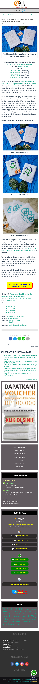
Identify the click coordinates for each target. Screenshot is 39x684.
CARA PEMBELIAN (19, 457)
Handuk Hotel (27, 23)
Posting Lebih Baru (5, 345)
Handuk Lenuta (11, 616)
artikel (6, 624)
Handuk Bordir (8, 611)
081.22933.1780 (15, 73)
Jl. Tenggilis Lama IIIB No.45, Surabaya (19, 64)
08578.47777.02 (15, 75)
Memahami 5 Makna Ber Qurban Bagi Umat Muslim (20, 356)
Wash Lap (32, 622)
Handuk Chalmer (21, 611)
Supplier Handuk (12, 318)
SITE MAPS (19, 467)
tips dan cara (19, 624)
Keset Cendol (21, 619)
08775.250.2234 (15, 77)
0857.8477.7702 (20, 568)
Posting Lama (34, 346)
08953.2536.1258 (15, 71)
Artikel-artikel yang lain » (32, 379)
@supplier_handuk (15, 321)
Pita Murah (29, 619)
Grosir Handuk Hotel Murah (8, 23)
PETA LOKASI (19, 464)
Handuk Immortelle (29, 614)
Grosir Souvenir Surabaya (19, 23)
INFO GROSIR (19, 451)
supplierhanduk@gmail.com (15, 316)
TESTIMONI (19, 460)
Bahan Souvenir (30, 609)
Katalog (13, 619)
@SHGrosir (12, 323)
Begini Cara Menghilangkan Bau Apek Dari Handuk (20, 368)
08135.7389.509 (22, 66)
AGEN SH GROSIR (13, 609)
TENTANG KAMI (19, 454)
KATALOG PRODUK (19, 447)
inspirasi (12, 624)
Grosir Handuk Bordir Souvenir (18, 325)
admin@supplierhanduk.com (19, 584)
